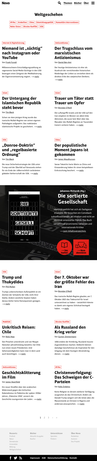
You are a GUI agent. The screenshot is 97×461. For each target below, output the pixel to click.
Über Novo (75, 433)
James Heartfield (13, 382)
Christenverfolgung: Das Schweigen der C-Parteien (74, 377)
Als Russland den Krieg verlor (70, 329)
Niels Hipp (10, 336)
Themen (68, 3)
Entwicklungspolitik (45, 22)
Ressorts (13, 433)
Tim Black (10, 112)
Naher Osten (15, 26)
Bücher (78, 3)
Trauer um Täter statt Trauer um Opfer (74, 100)
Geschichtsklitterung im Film (21, 375)
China (31, 22)
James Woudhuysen (66, 159)
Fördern (53, 439)
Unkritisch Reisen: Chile (18, 329)
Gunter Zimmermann (67, 336)
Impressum (35, 458)
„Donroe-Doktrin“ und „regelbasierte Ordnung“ (19, 150)
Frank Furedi (11, 62)
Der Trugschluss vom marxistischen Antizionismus (73, 53)
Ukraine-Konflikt (30, 26)
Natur (11, 439)
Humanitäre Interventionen (67, 22)
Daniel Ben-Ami (64, 62)
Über (86, 3)
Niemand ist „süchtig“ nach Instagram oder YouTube (22, 53)
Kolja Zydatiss (64, 386)
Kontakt (73, 458)
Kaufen (32, 439)
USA (41, 26)
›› (56, 417)
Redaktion (75, 436)
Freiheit (12, 436)
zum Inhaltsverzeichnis (74, 231)
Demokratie (13, 441)
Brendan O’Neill (65, 108)
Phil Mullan (10, 286)
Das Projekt (75, 441)
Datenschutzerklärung (58, 458)
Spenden (54, 436)
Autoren (74, 439)
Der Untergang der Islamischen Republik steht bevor (21, 103)
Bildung (12, 447)
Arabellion (22, 22)
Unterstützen (57, 433)
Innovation (13, 444)
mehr (37, 76)
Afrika (12, 22)
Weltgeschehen (15, 449)
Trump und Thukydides (12, 279)
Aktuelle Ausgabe (36, 436)
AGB (44, 458)
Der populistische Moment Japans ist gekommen (71, 150)
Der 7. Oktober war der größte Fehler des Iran (74, 282)
